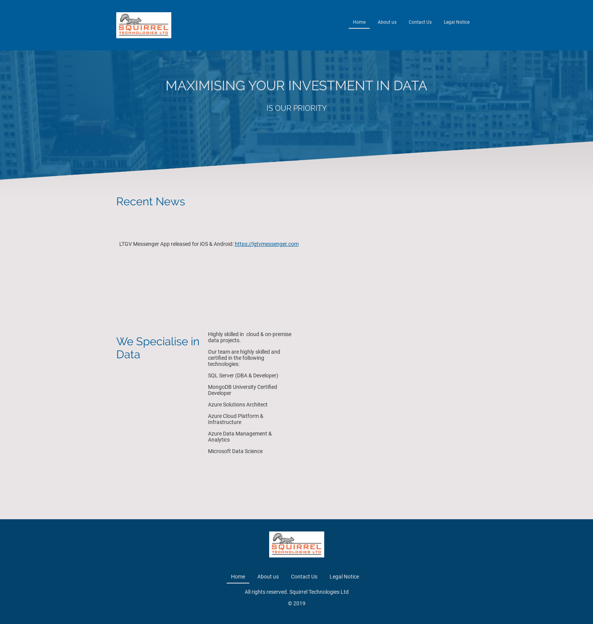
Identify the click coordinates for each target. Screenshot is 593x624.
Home (359, 22)
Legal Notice (457, 22)
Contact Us (420, 22)
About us (387, 22)
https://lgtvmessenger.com (267, 244)
